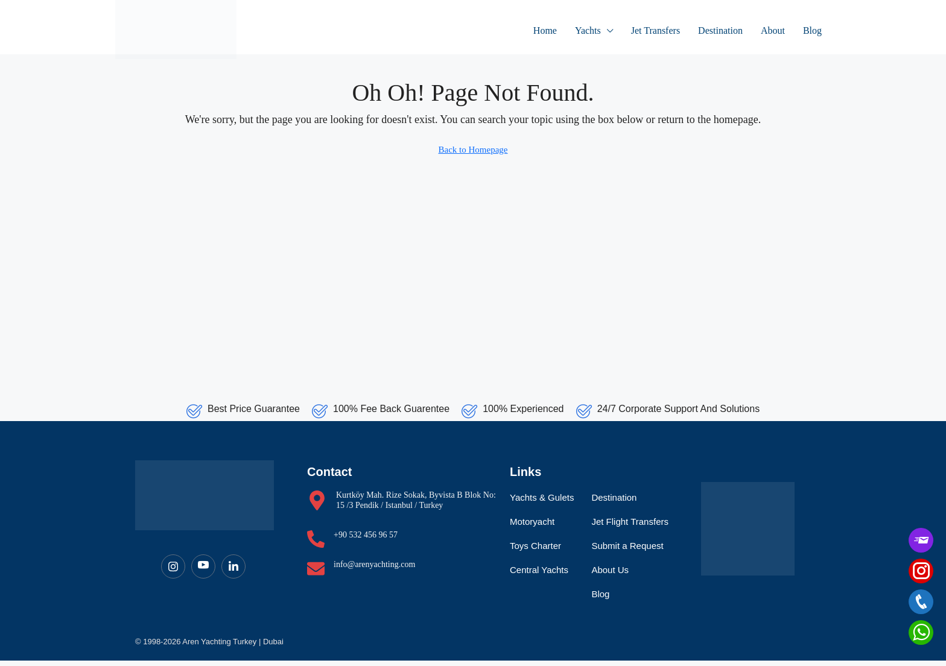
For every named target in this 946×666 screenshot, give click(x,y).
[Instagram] (173, 572)
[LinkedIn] (233, 572)
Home (545, 30)
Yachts (588, 30)
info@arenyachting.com (374, 569)
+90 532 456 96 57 (366, 540)
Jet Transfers (655, 30)
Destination (720, 30)
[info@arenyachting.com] (316, 574)
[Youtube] (203, 572)
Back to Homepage (473, 149)
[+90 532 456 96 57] (316, 544)
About (773, 30)
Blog (812, 30)
